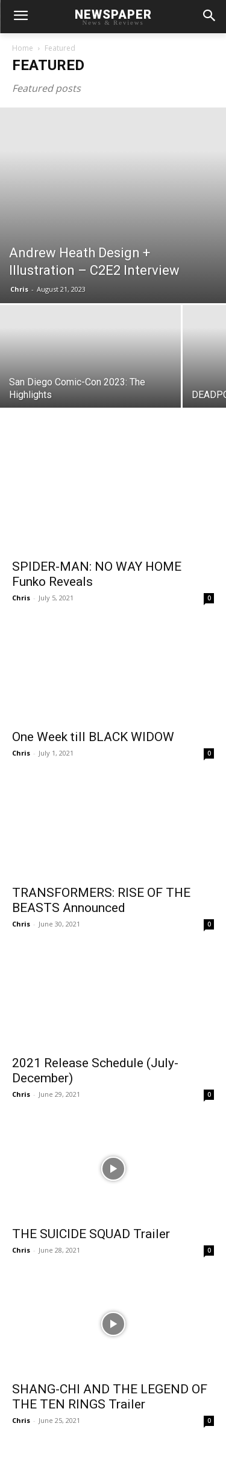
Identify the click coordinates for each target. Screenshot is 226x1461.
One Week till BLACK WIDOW (93, 737)
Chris (19, 289)
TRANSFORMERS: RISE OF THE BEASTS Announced (101, 900)
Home (22, 48)
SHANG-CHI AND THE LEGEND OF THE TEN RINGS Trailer (109, 1396)
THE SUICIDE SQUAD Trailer (91, 1234)
